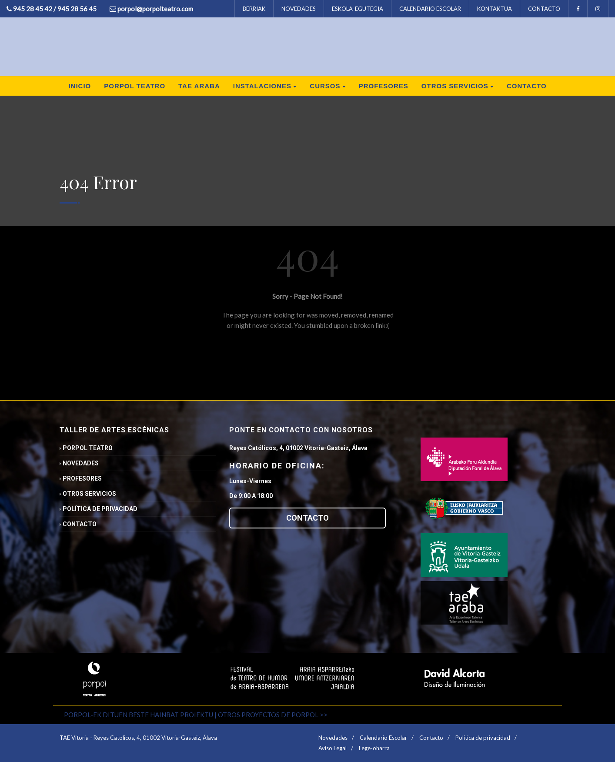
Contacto (527, 86)
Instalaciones (265, 86)
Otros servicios (457, 86)
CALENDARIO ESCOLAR (430, 8)
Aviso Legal (332, 748)
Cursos (327, 86)
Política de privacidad (98, 509)
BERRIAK (254, 8)
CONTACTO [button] (307, 517)
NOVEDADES (298, 8)
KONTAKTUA (494, 8)
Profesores (383, 86)
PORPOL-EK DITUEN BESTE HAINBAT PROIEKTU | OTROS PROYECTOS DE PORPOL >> (196, 715)
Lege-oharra (374, 748)
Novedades (79, 463)
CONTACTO (544, 8)
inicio (79, 86)
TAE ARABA (199, 86)
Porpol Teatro (134, 86)
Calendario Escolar (383, 737)
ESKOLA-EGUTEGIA (357, 8)
